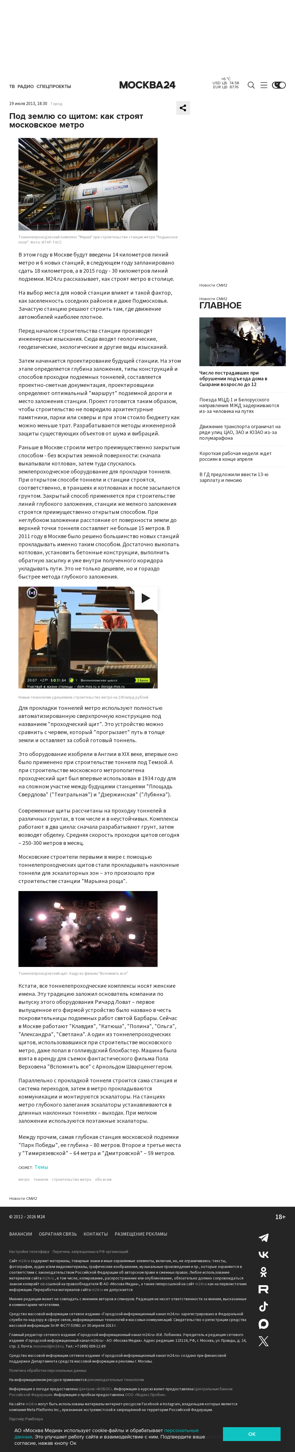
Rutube (263, 1289)
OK (252, 1434)
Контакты (96, 1234)
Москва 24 (147, 85)
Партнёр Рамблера (26, 1419)
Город (57, 104)
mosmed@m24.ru (48, 1346)
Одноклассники (263, 1272)
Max (263, 1324)
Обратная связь (58, 1234)
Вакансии (20, 1234)
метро (24, 1180)
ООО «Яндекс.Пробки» (145, 1395)
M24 (41, 1217)
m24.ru (24, 1261)
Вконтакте (263, 1254)
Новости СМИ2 (23, 1198)
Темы (41, 1167)
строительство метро (71, 1180)
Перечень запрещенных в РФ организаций (90, 1252)
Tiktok (263, 1306)
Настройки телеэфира (29, 1252)
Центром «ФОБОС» (95, 1389)
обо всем (103, 1180)
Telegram (263, 1237)
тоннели (40, 1180)
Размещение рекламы (141, 1234)
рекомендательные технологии (116, 1380)
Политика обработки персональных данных (47, 1371)
